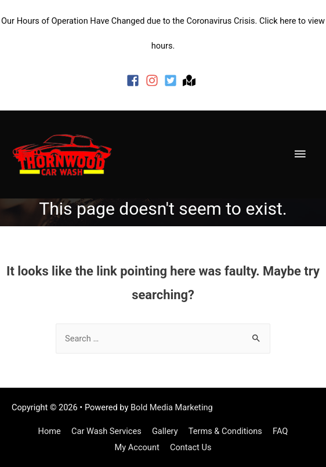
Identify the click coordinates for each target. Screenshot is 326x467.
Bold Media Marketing (172, 407)
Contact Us (191, 447)
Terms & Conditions (225, 431)
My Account (137, 447)
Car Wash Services (106, 431)
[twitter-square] (172, 80)
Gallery (165, 431)
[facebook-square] (134, 80)
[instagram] (154, 80)
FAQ (280, 431)
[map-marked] (191, 80)
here (288, 21)
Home (49, 431)
